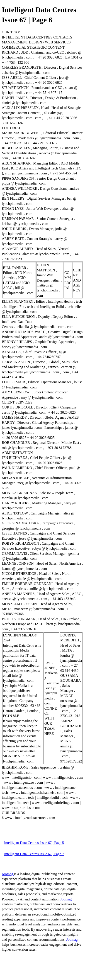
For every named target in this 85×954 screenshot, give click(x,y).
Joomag (8, 874)
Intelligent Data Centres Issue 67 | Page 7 (34, 854)
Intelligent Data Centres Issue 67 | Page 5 (34, 843)
